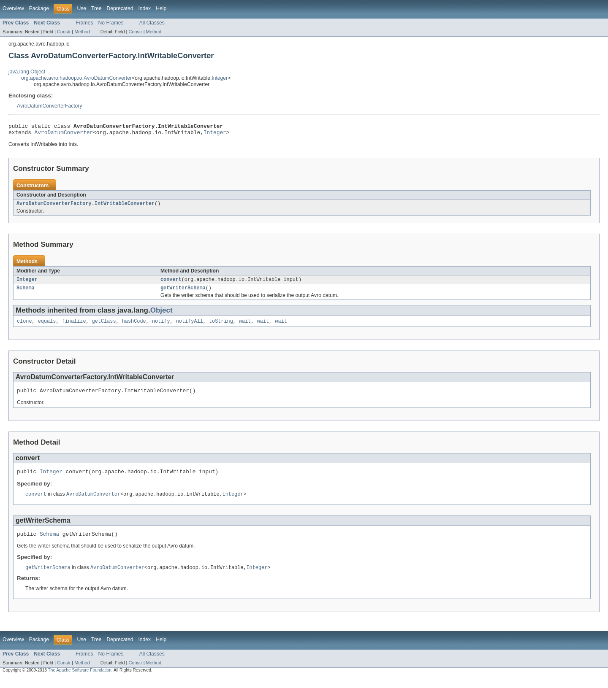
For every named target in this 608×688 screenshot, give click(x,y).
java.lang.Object (26, 72)
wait (245, 327)
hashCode (134, 327)
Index (144, 8)
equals (47, 327)
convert (171, 283)
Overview (13, 8)
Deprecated (120, 8)
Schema (25, 292)
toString (221, 327)
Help (161, 8)
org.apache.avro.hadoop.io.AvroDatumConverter (76, 78)
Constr (64, 31)
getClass (104, 327)
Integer (220, 78)
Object (161, 315)
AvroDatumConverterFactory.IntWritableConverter (85, 206)
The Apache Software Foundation (79, 680)
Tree (96, 8)
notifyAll (189, 327)
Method (82, 31)
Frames (84, 23)
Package (39, 8)
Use (81, 8)
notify (161, 327)
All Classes (152, 23)
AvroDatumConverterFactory (49, 106)
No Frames (111, 23)
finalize (74, 327)
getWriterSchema (183, 292)
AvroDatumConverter (64, 134)
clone (24, 327)
